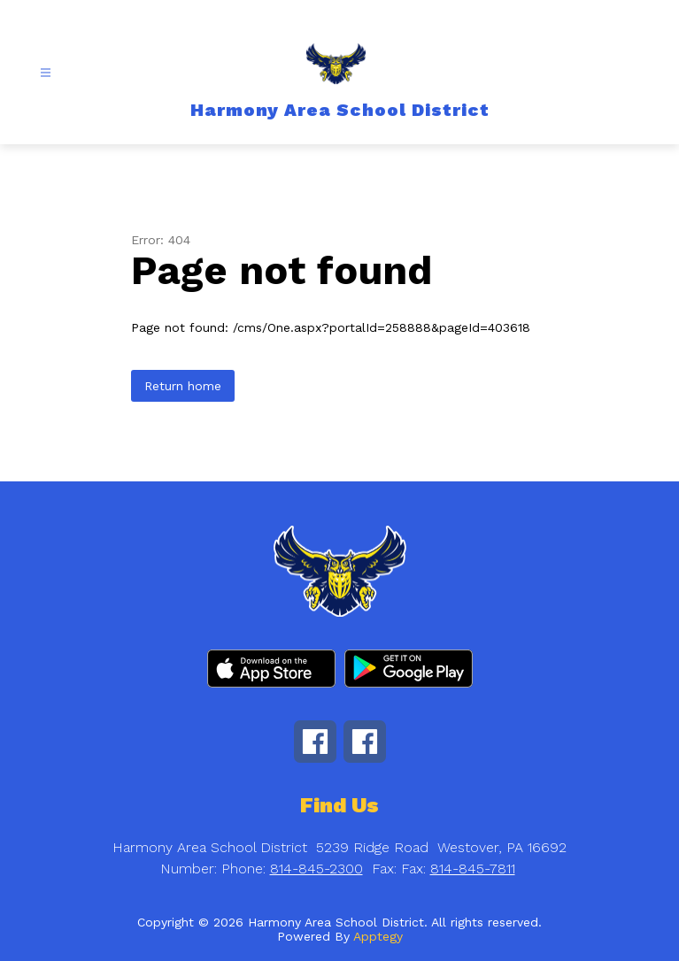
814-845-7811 (472, 868)
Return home (182, 386)
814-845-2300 (316, 868)
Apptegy (378, 936)
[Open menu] (45, 73)
